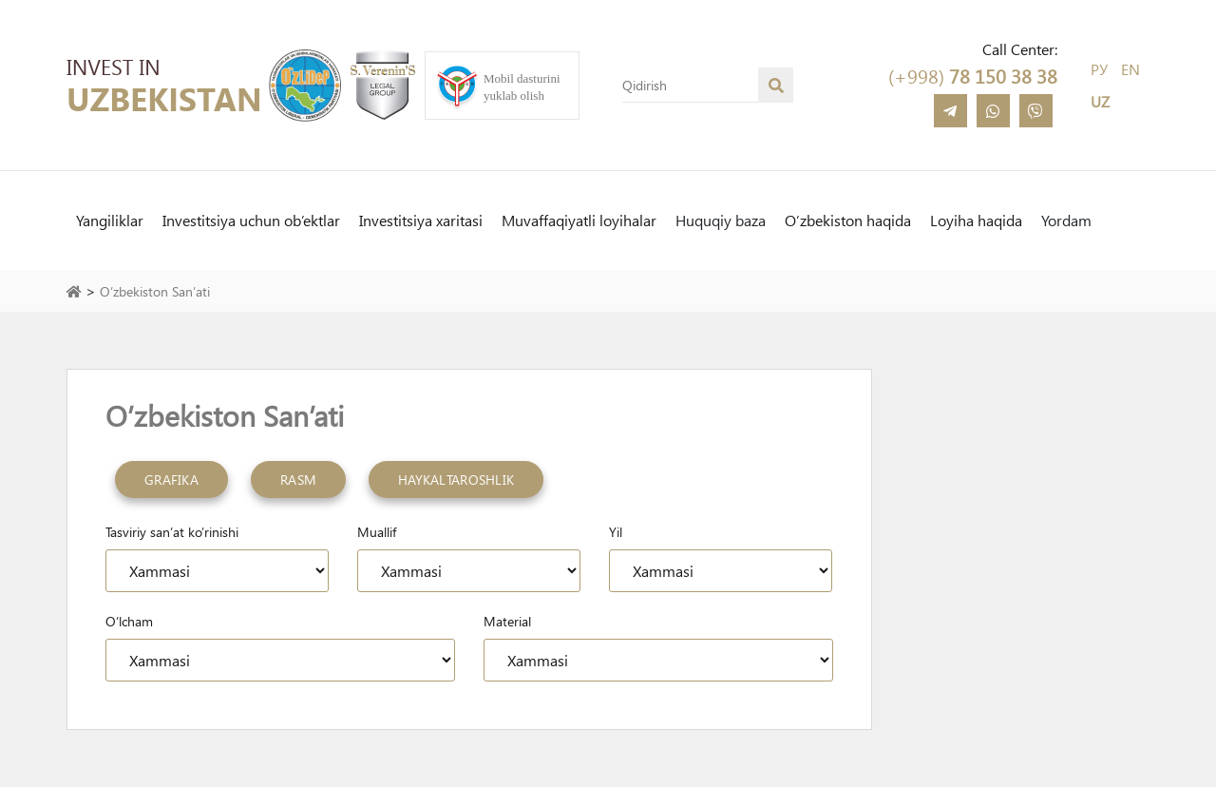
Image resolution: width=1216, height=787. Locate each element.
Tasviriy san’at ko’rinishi (171, 532)
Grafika (171, 479)
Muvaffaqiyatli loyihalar (579, 220)
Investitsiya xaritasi (421, 220)
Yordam (1066, 220)
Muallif (376, 532)
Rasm (298, 479)
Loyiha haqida (976, 220)
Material (507, 621)
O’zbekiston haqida (848, 220)
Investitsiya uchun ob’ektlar (251, 220)
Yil (615, 532)
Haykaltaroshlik (456, 479)
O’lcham (129, 621)
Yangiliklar (109, 220)
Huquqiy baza (720, 220)
